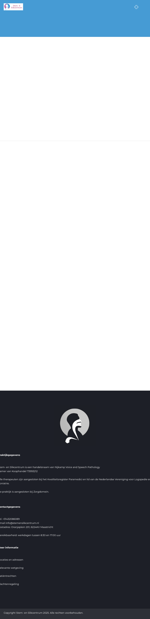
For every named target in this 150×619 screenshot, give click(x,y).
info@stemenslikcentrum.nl (22, 522)
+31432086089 (11, 518)
